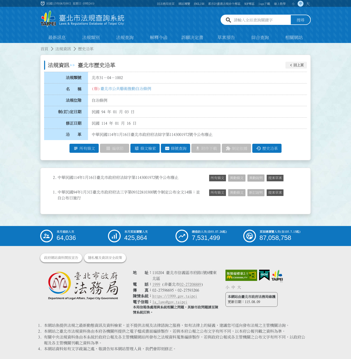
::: (3, 46)
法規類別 (91, 37)
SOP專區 (249, 3)
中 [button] (300, 3)
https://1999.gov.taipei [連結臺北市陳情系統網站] (174, 296)
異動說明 (256, 178)
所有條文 (217, 178)
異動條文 (237, 178)
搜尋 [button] (300, 20)
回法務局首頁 (166, 3)
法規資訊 (63, 49)
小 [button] (293, 3)
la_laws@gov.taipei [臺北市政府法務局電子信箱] (169, 302)
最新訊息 (57, 37)
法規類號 (73, 78)
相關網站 (294, 37)
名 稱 (73, 89)
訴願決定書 (192, 37)
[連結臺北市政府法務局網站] (83, 285)
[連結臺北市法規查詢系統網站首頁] (82, 18)
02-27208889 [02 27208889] (190, 284)
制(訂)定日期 (69, 112)
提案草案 (275, 178)
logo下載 (264, 3)
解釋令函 (158, 37)
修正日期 (73, 123)
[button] (296, 65)
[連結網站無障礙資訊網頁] (241, 275)
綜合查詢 (260, 37)
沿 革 (73, 134)
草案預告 (226, 37)
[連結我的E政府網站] (264, 275)
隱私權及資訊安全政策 (105, 257)
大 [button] (308, 4)
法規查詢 (125, 37)
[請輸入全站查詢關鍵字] (261, 20)
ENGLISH (199, 3)
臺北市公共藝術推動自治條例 (125, 89)
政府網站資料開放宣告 (61, 257)
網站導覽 (184, 3)
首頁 (44, 49)
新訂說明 (256, 192)
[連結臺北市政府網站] (277, 276)
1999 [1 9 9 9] (156, 284)
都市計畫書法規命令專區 (224, 3)
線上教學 (280, 3)
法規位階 (73, 100)
